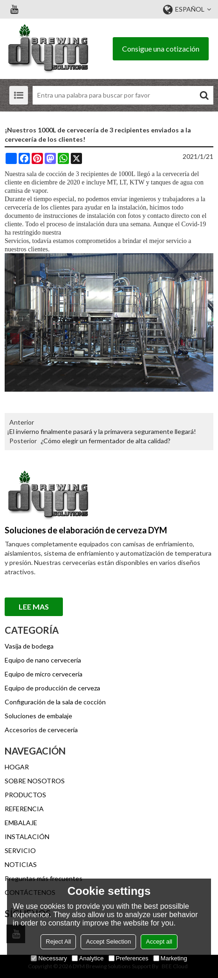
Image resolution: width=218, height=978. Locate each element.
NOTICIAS (21, 864)
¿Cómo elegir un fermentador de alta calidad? (105, 441)
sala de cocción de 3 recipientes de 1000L (81, 174)
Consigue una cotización (160, 48)
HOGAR (17, 767)
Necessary (49, 958)
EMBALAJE (21, 823)
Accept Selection (108, 941)
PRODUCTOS (25, 795)
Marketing (170, 958)
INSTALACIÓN (27, 836)
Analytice (88, 958)
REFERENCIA (24, 809)
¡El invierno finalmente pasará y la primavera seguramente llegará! (101, 431)
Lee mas (34, 606)
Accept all (159, 941)
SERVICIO (20, 850)
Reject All (58, 941)
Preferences (129, 958)
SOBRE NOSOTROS (35, 781)
